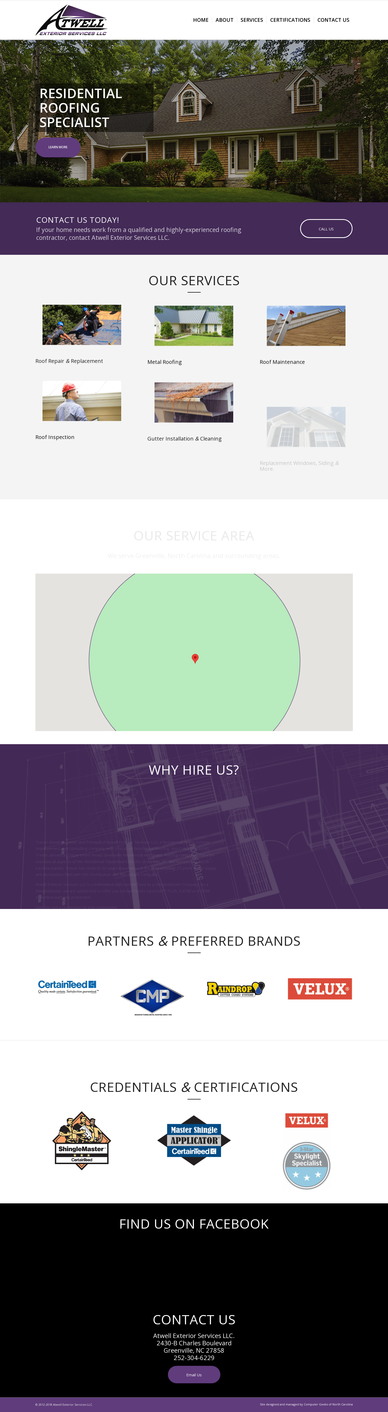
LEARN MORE (58, 147)
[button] (195, 659)
